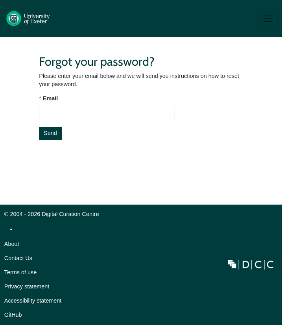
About (11, 244)
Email (50, 98)
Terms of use (20, 272)
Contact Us (18, 258)
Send (50, 133)
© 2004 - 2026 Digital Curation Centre (51, 216)
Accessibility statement (33, 300)
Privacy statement (26, 286)
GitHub (13, 317)
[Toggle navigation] (268, 18)
